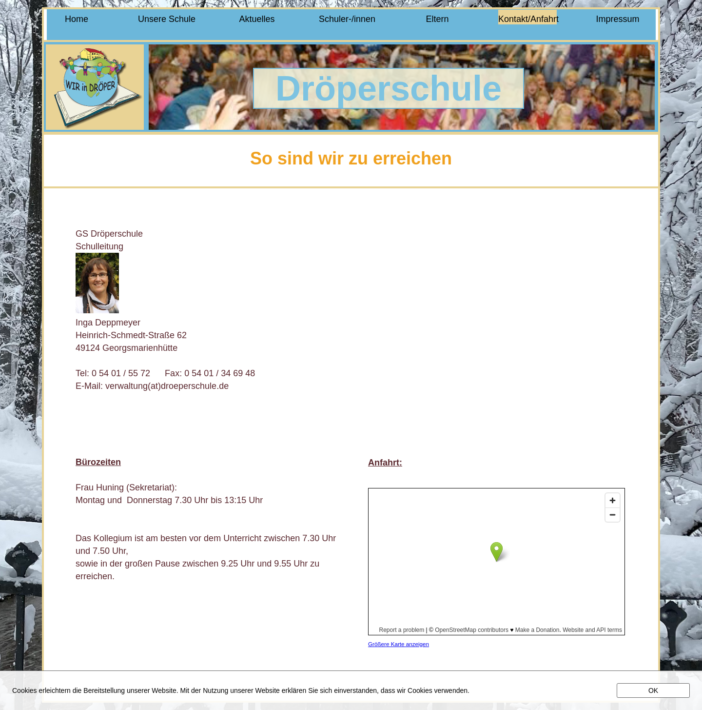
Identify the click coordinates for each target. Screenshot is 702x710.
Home (76, 19)
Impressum (617, 19)
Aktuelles (256, 19)
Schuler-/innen (347, 19)
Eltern (437, 19)
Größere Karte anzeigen (398, 644)
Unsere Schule (166, 19)
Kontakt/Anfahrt (527, 19)
